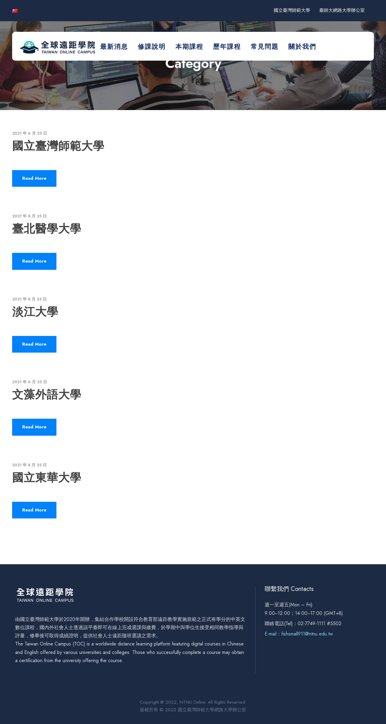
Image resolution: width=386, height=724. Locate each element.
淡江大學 (35, 311)
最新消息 (114, 46)
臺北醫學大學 (46, 228)
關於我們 (302, 46)
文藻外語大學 (46, 394)
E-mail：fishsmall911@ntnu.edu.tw (299, 633)
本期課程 (189, 46)
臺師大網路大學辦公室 (342, 10)
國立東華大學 (46, 477)
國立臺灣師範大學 (292, 10)
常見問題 (265, 46)
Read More (34, 178)
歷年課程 (227, 46)
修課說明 (152, 46)
